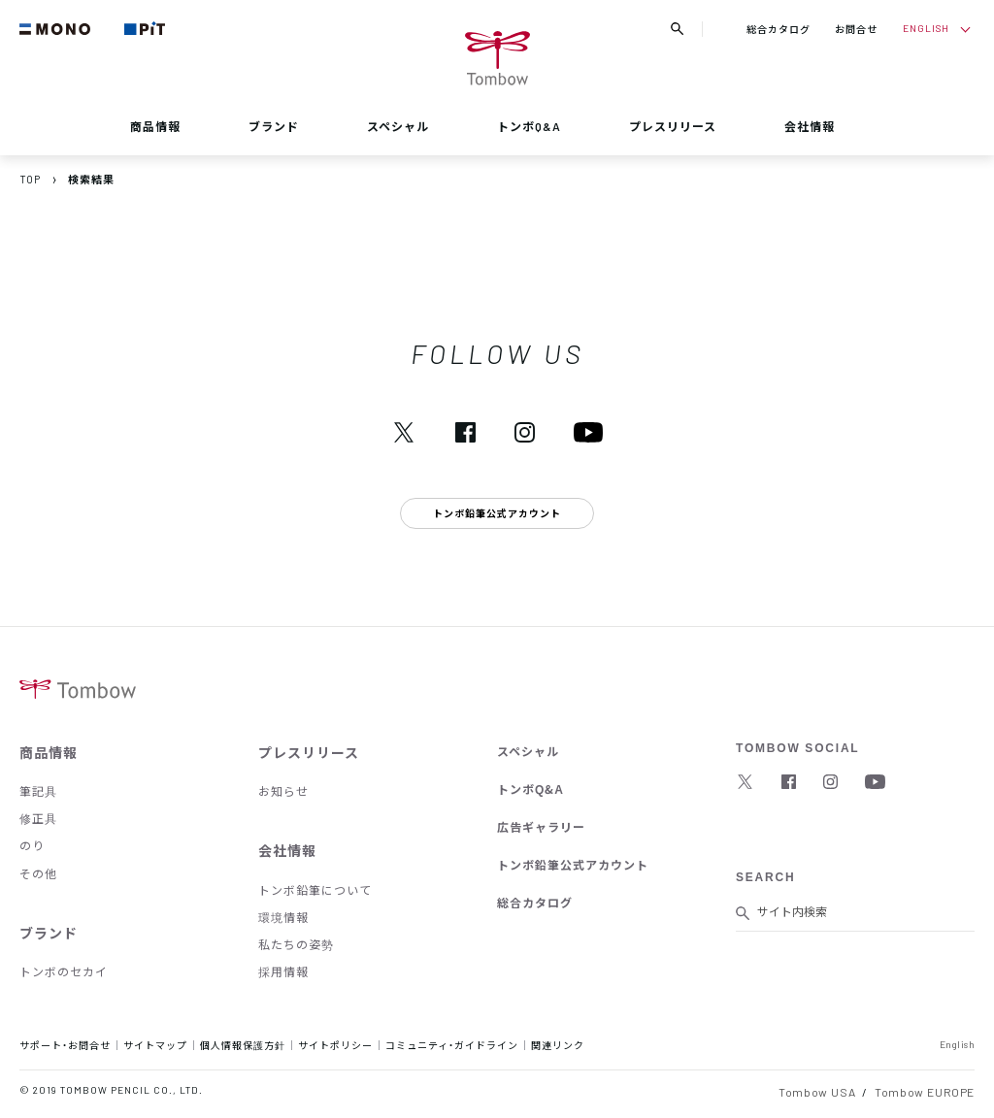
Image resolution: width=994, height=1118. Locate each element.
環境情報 (283, 917)
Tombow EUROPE (925, 1092)
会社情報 (809, 126)
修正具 (38, 818)
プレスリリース (672, 126)
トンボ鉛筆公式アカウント (572, 864)
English (958, 1043)
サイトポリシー (335, 1044)
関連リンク (557, 1044)
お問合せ (856, 28)
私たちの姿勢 (296, 944)
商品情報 (155, 126)
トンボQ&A (529, 126)
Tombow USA (817, 1092)
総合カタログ (778, 28)
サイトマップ (155, 1044)
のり (32, 845)
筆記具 (38, 791)
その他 (38, 873)
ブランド (273, 126)
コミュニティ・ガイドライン (451, 1044)
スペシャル (398, 126)
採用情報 (283, 971)
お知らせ (283, 791)
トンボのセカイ (63, 971)
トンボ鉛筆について (315, 890)
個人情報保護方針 (242, 1044)
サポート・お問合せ (65, 1044)
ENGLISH (926, 27)
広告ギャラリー (541, 827)
